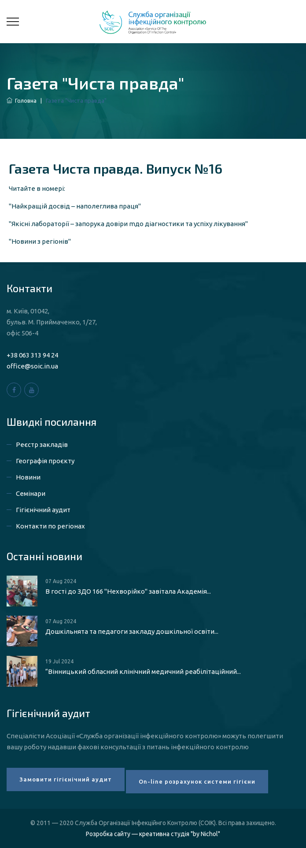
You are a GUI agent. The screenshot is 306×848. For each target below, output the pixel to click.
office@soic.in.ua (32, 366)
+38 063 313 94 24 (32, 355)
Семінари (30, 493)
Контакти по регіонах (50, 526)
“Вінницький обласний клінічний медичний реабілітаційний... (143, 671)
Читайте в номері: (37, 188)
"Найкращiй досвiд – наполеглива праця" (75, 206)
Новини (28, 477)
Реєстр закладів (42, 444)
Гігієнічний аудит (43, 509)
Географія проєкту (45, 461)
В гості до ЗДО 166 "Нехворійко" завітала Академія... (128, 591)
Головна (22, 100)
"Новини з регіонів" (40, 241)
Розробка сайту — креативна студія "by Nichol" (153, 833)
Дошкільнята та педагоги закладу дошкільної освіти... (131, 631)
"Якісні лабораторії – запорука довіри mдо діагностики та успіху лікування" (128, 223)
